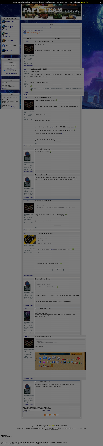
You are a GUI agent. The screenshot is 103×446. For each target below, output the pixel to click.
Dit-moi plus (84, 2)
